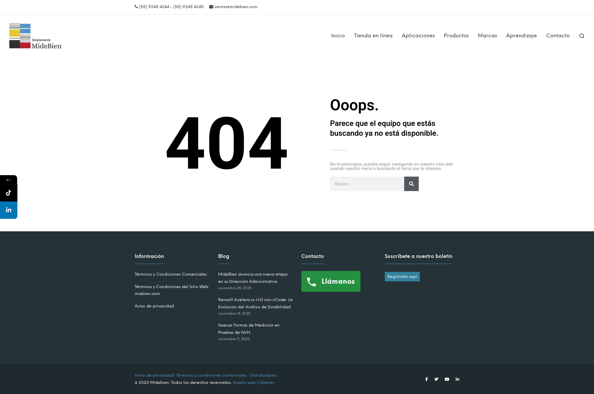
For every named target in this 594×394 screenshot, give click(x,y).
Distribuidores (263, 375)
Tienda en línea (373, 36)
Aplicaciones (418, 36)
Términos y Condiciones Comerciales (171, 274)
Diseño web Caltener (253, 382)
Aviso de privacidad (154, 306)
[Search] (411, 184)
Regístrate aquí (402, 276)
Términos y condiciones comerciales (211, 375)
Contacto (558, 36)
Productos (456, 36)
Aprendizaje (521, 36)
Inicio (338, 36)
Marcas (487, 36)
